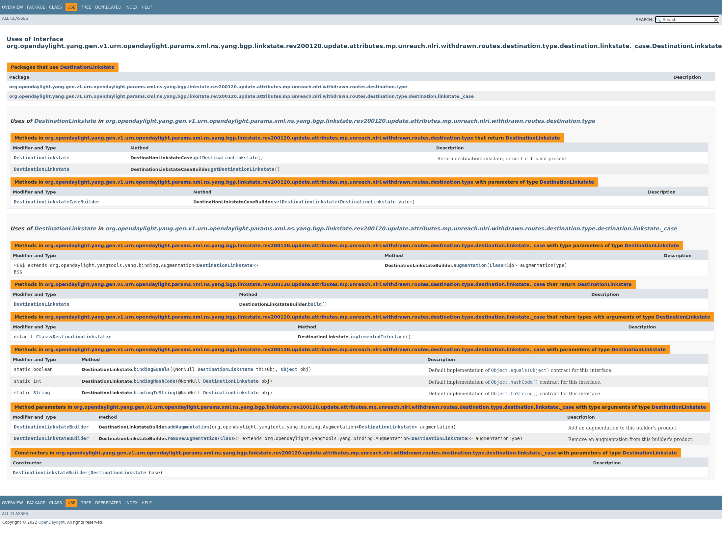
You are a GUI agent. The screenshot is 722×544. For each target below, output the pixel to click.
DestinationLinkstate (87, 67)
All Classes (15, 18)
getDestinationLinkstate (226, 157)
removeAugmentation (193, 438)
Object (289, 369)
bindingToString (154, 392)
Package (36, 7)
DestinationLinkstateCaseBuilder (57, 201)
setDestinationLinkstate (305, 201)
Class (55, 7)
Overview (12, 7)
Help (147, 7)
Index (131, 7)
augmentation (470, 265)
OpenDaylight (51, 522)
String (41, 392)
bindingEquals (152, 369)
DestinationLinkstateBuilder (51, 426)
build (315, 304)
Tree (86, 7)
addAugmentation (188, 426)
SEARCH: (645, 19)
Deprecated (108, 7)
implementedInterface (378, 336)
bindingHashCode (154, 381)
